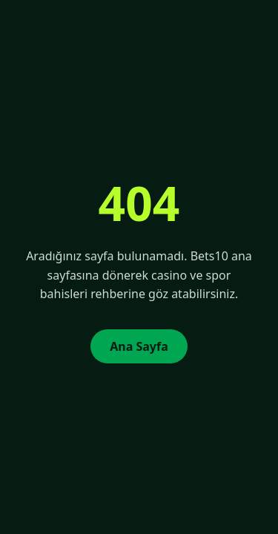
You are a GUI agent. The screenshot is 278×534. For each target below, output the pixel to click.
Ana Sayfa (139, 346)
